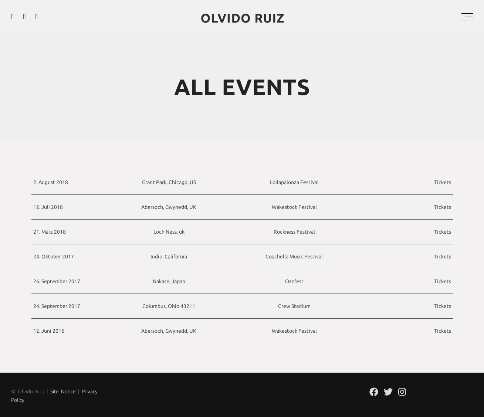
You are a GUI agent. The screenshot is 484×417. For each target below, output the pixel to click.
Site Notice (63, 391)
